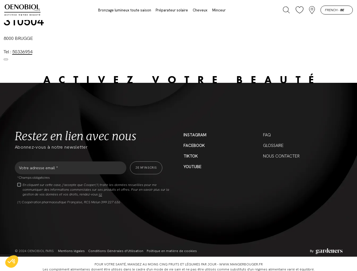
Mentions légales (71, 251)
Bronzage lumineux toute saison (124, 10)
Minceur (219, 10)
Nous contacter (281, 156)
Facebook (194, 145)
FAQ (267, 135)
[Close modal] (6, 59)
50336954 (22, 52)
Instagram (195, 135)
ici (100, 194)
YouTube (192, 167)
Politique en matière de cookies (172, 251)
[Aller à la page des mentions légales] (326, 251)
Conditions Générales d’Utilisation (115, 251)
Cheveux (200, 10)
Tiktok (191, 156)
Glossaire (273, 145)
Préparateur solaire (172, 10)
